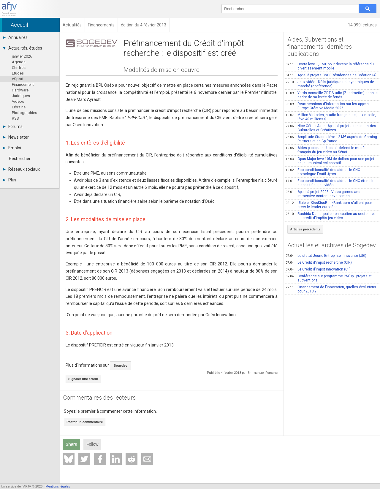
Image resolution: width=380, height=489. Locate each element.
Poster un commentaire (84, 422)
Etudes (18, 73)
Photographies (24, 112)
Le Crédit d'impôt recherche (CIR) (319, 262)
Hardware (20, 90)
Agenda (19, 62)
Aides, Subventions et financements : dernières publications (319, 46)
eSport (17, 79)
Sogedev (120, 365)
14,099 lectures (362, 25)
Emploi (12, 147)
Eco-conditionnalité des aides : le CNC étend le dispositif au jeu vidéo (330, 183)
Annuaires (15, 37)
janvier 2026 (22, 56)
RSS (15, 118)
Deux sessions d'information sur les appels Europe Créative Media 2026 (327, 106)
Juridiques (21, 96)
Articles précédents (305, 229)
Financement (23, 84)
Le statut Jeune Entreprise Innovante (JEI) (326, 256)
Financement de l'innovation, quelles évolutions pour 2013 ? (331, 289)
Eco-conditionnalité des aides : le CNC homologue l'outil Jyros (323, 172)
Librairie (19, 107)
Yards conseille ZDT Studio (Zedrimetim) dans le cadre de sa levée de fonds (332, 95)
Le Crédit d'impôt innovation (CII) (318, 269)
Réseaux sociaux (21, 169)
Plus (9, 180)
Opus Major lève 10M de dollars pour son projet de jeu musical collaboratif (330, 161)
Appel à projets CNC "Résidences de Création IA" (331, 75)
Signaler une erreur (83, 379)
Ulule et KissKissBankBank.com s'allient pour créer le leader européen (329, 205)
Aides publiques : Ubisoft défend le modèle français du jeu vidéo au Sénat (327, 150)
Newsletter (16, 137)
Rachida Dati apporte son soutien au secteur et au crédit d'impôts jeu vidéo (330, 216)
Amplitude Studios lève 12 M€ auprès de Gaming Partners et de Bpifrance (331, 139)
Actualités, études (22, 48)
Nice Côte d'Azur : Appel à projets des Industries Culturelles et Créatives (331, 128)
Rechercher (20, 158)
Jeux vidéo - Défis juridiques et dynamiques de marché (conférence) (330, 84)
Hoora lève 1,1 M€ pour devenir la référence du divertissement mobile (330, 66)
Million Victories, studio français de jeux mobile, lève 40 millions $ (331, 117)
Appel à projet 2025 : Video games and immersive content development (323, 194)
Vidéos (18, 101)
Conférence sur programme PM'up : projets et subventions (329, 278)
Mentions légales (57, 486)
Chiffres (19, 67)
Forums (13, 126)
